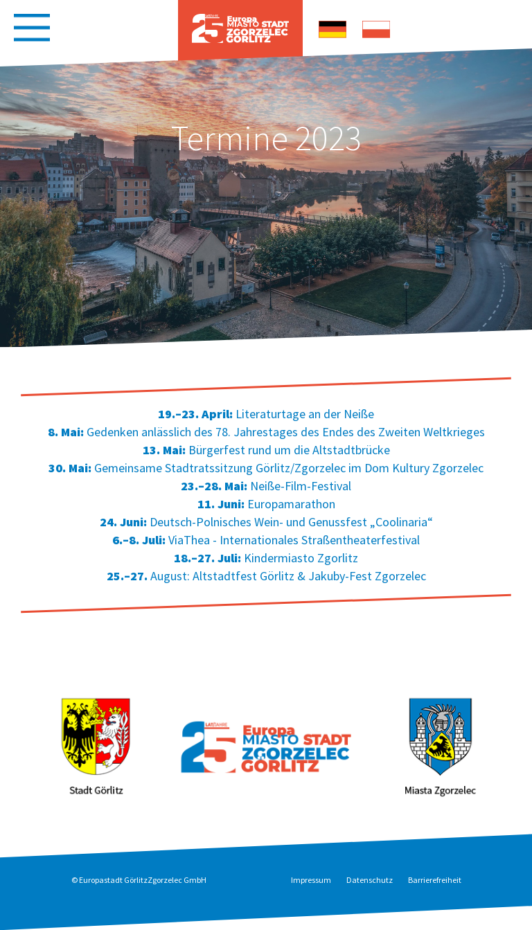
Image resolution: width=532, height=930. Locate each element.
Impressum (311, 880)
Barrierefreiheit (434, 880)
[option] (266, 198)
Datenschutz (369, 880)
